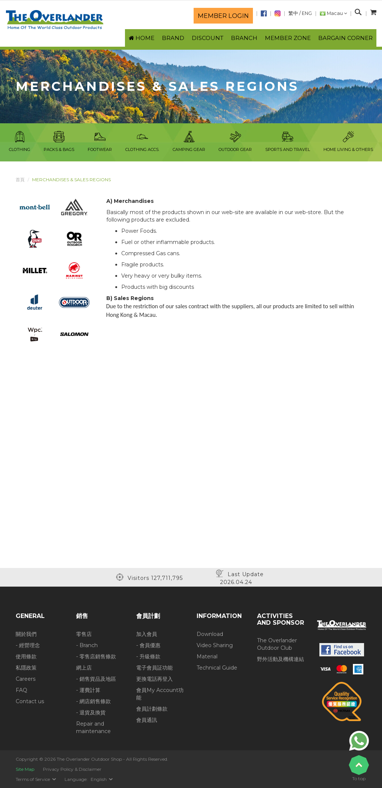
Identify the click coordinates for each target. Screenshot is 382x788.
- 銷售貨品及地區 (96, 679)
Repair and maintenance (93, 727)
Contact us (30, 701)
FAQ (21, 690)
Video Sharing (215, 645)
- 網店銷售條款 (93, 701)
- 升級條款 (148, 656)
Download (210, 634)
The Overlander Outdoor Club (277, 644)
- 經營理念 (28, 645)
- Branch (87, 645)
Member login (223, 15)
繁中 (293, 13)
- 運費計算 (88, 690)
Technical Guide (217, 667)
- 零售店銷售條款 (96, 656)
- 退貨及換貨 (91, 712)
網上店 (84, 667)
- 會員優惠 (148, 645)
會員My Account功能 (160, 694)
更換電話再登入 (154, 679)
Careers (25, 679)
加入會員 (146, 634)
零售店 (84, 634)
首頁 (20, 179)
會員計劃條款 (151, 708)
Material (207, 656)
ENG (307, 13)
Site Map (25, 769)
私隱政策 (26, 667)
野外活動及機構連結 (280, 659)
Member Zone (288, 37)
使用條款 (26, 656)
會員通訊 (146, 720)
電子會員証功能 (154, 667)
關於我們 (26, 634)
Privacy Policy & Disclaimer (72, 769)
